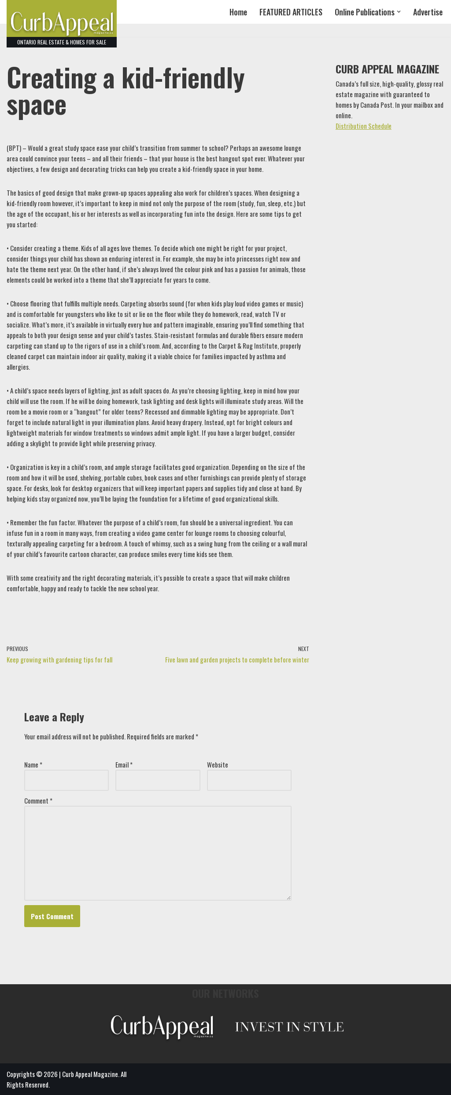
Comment (38, 800)
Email (124, 764)
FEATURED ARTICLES (290, 12)
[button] (399, 12)
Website (217, 764)
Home (238, 12)
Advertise (428, 12)
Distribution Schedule (364, 126)
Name (33, 764)
